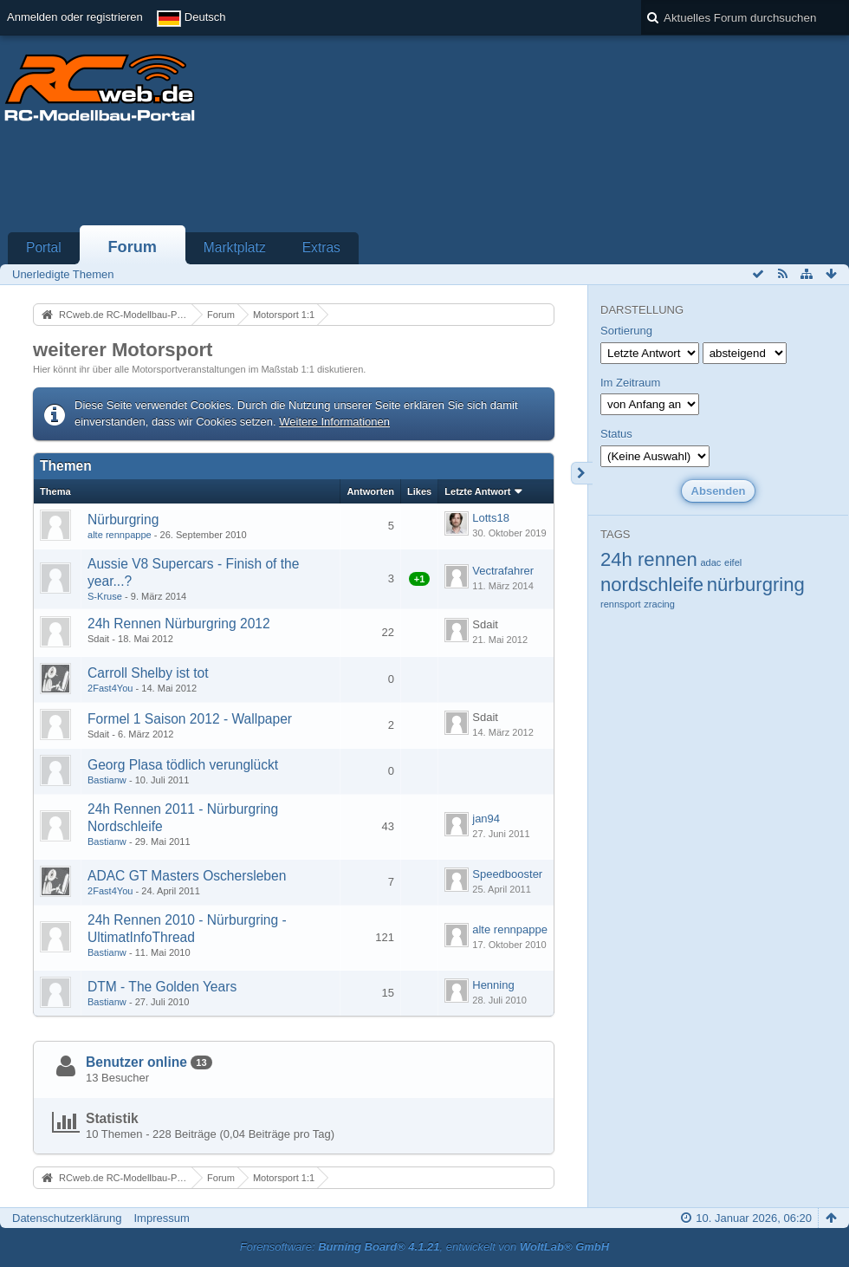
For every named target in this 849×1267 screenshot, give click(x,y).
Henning (493, 984)
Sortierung (626, 330)
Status (616, 433)
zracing (659, 604)
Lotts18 (490, 517)
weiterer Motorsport (122, 350)
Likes (419, 491)
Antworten (370, 491)
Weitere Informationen (334, 421)
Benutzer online (136, 1062)
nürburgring (756, 584)
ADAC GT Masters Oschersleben (186, 875)
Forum (132, 247)
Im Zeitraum (630, 382)
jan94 (486, 818)
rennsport (620, 604)
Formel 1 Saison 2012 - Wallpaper (189, 718)
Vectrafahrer (503, 570)
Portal (44, 247)
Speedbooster (507, 873)
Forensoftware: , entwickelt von (424, 1246)
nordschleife (651, 584)
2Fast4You (110, 688)
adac (710, 562)
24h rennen (648, 559)
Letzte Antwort (477, 491)
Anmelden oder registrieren (75, 16)
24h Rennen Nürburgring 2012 (178, 623)
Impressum (161, 1218)
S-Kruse (104, 596)
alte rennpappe (119, 535)
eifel (733, 562)
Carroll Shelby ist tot (148, 673)
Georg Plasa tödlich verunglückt (182, 764)
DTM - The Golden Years (162, 986)
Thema (55, 491)
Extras (321, 247)
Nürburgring (123, 519)
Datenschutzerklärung (66, 1218)
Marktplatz (235, 247)
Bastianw (106, 780)
